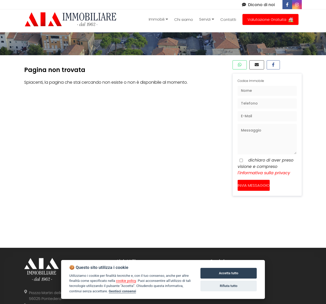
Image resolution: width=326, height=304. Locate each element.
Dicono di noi (258, 5)
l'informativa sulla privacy (264, 173)
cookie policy (126, 281)
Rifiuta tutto (228, 286)
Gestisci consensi (122, 291)
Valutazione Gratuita (270, 19)
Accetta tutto (228, 273)
